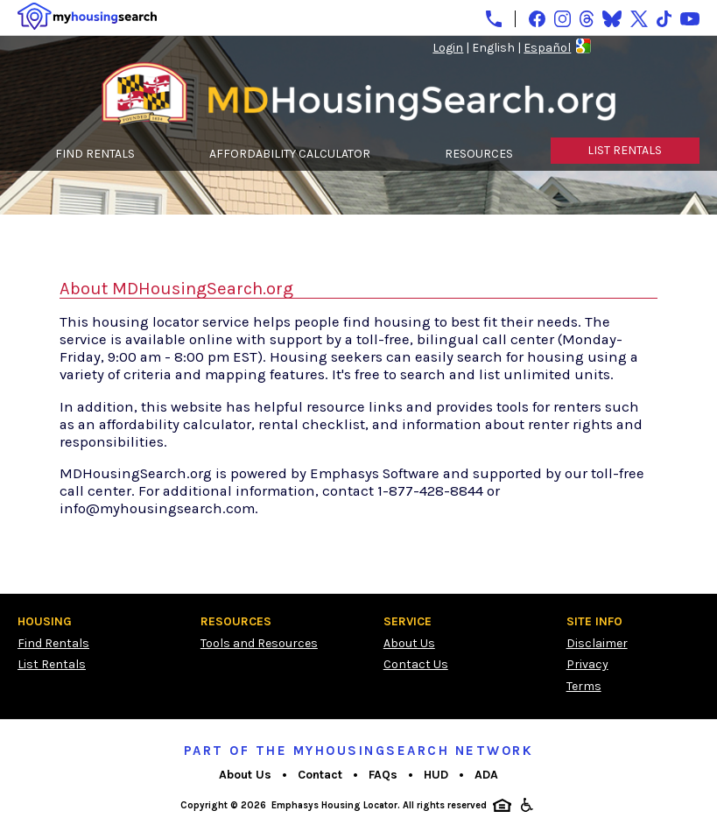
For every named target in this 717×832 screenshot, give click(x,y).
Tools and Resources (259, 643)
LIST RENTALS (624, 150)
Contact (320, 774)
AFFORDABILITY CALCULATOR (289, 153)
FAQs (383, 774)
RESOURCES (479, 153)
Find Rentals (53, 643)
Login (447, 47)
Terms (583, 686)
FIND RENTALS (95, 153)
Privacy (587, 664)
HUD (436, 774)
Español (547, 47)
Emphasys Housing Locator (334, 805)
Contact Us (415, 664)
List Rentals (52, 664)
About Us (409, 643)
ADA (486, 774)
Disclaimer (597, 643)
